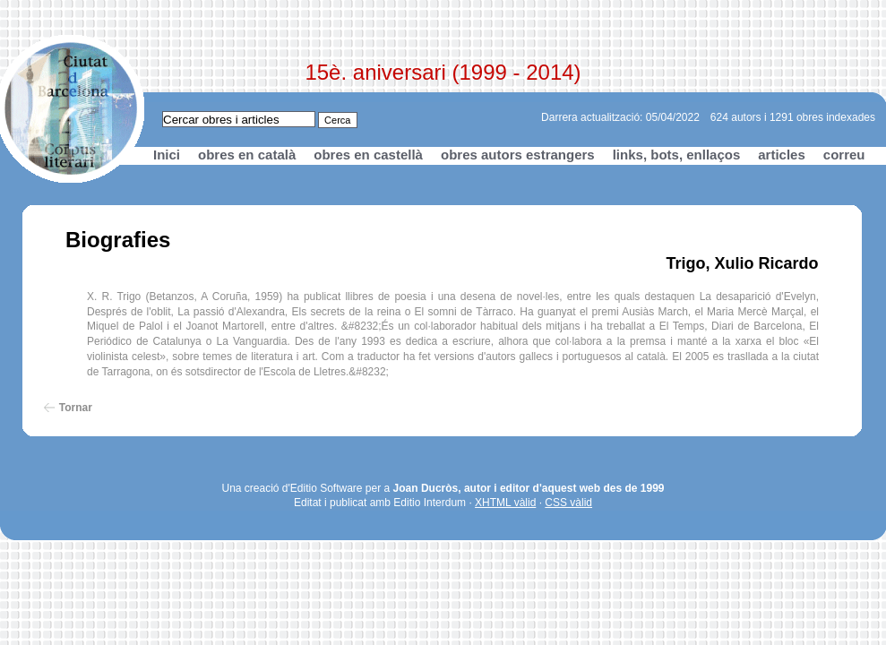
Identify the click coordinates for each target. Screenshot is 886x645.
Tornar (75, 407)
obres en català (247, 154)
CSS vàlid (568, 502)
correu (844, 154)
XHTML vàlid (505, 502)
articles (781, 154)
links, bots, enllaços (677, 154)
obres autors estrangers (518, 154)
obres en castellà (368, 154)
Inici (166, 154)
